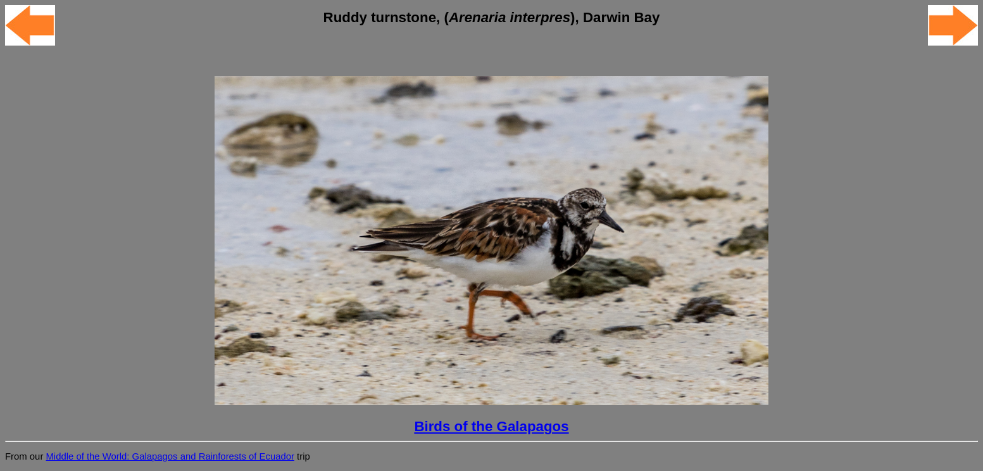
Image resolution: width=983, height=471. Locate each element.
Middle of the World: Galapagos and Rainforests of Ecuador (170, 456)
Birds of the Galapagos (491, 426)
